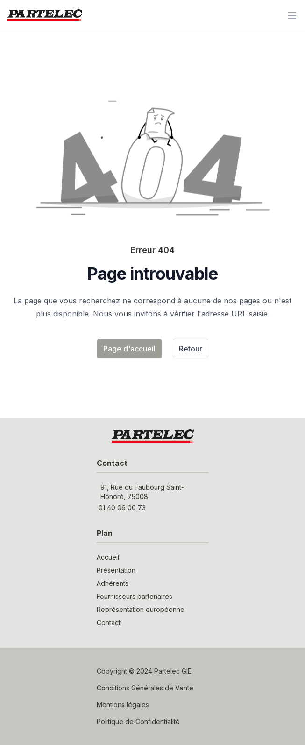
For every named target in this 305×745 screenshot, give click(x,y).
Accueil (108, 557)
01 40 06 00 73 (122, 508)
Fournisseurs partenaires (134, 596)
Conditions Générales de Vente (145, 688)
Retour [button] (190, 348)
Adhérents (112, 583)
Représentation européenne (140, 609)
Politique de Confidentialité (138, 721)
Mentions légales (123, 705)
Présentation (116, 570)
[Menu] (292, 15)
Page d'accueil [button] (129, 348)
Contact (109, 622)
